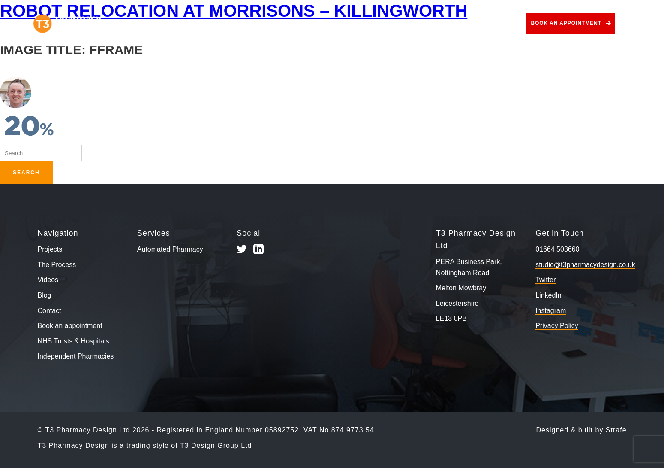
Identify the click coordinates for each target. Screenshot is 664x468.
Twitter (545, 279)
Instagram (550, 310)
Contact (493, 23)
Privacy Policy (556, 325)
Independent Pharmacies (75, 356)
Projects (154, 23)
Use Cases (344, 23)
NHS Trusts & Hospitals (73, 341)
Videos (403, 23)
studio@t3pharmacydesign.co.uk (585, 264)
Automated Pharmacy (170, 249)
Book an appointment (566, 23)
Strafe (616, 430)
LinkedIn (548, 295)
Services (280, 23)
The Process (215, 23)
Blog (447, 23)
